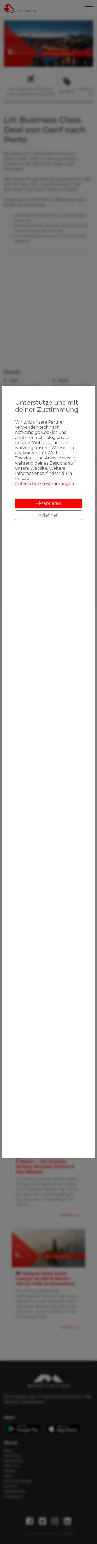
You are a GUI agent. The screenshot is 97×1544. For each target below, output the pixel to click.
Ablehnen (48, 515)
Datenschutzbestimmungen (44, 483)
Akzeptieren (48, 503)
